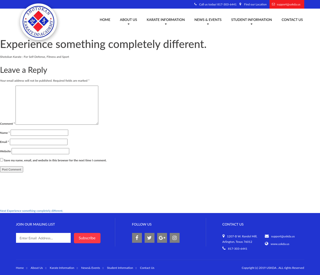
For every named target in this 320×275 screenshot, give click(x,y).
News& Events (90, 268)
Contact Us (292, 19)
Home (105, 19)
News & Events (207, 21)
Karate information (166, 21)
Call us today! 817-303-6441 (217, 4)
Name (5, 133)
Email (4, 142)
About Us (37, 268)
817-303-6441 (238, 248)
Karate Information (62, 268)
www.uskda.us (280, 244)
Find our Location (255, 4)
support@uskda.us (289, 4)
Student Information (251, 21)
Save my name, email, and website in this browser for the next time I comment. (55, 160)
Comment (7, 123)
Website (5, 151)
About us (128, 21)
